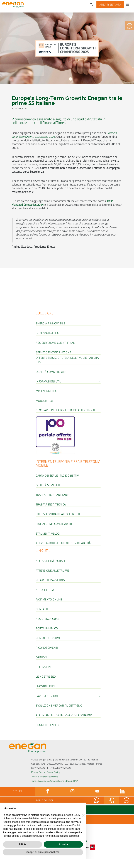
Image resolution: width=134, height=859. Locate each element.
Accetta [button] (63, 844)
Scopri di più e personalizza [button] (42, 852)
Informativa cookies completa (62, 835)
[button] (110, 4)
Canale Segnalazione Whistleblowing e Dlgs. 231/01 (54, 781)
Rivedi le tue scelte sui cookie (44, 776)
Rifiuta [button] (22, 844)
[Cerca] (91, 4)
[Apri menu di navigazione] (128, 4)
